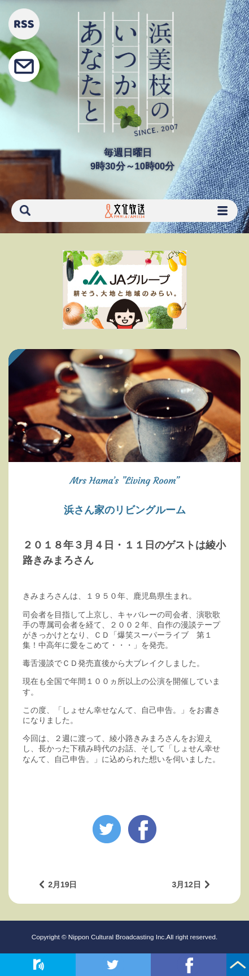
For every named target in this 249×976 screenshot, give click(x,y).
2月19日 (62, 884)
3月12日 (186, 884)
